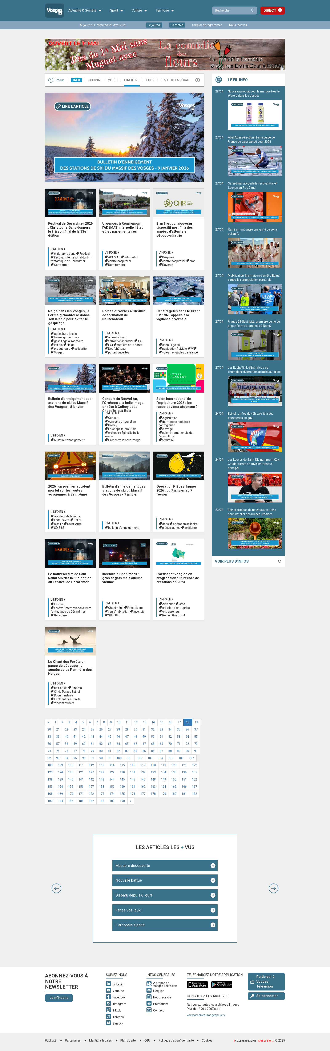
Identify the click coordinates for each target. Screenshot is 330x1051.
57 (58, 743)
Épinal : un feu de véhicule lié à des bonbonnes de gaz (255, 432)
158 (101, 786)
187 (91, 801)
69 (161, 743)
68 (152, 743)
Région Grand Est (173, 615)
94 (66, 758)
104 (160, 758)
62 (101, 743)
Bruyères (168, 257)
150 (173, 779)
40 (66, 736)
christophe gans (64, 253)
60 (83, 743)
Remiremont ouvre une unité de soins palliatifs (255, 248)
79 (92, 751)
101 (129, 758)
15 (162, 722)
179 (163, 793)
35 (178, 729)
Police (78, 520)
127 (91, 772)
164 (163, 786)
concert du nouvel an (122, 421)
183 (50, 801)
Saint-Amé (74, 524)
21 (58, 729)
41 (75, 736)
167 (194, 786)
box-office (60, 688)
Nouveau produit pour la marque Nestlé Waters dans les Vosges (255, 110)
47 (127, 736)
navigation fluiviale (174, 348)
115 (122, 765)
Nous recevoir (238, 25)
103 (150, 758)
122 (194, 765)
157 (91, 786)
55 (196, 736)
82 (118, 751)
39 (58, 736)
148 (153, 779)
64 (118, 743)
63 (109, 743)
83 (127, 751)
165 (173, 786)
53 (178, 736)
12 (136, 722)
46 (118, 736)
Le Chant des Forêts (67, 699)
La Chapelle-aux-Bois (122, 429)
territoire (168, 440)
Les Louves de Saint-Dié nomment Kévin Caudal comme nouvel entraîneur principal (255, 480)
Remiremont (116, 264)
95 (75, 758)
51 (161, 736)
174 (111, 793)
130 (122, 772)
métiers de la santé (129, 345)
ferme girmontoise (66, 337)
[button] (56, 888)
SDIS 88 (59, 527)
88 (170, 751)
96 (83, 758)
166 (184, 786)
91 (196, 751)
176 (132, 793)
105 (170, 758)
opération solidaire (185, 524)
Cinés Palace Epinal (67, 691)
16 (170, 722)
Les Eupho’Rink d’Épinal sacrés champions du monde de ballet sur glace (255, 386)
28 (118, 729)
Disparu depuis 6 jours (134, 895)
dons (165, 524)
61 (92, 743)
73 (196, 743)
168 (50, 793)
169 (60, 793)
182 (194, 793)
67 (144, 743)
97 (92, 758)
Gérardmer (61, 264)
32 (152, 729)
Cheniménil (115, 607)
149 (163, 779)
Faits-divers (61, 520)
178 (153, 793)
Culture (139, 10)
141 (81, 779)
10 (118, 722)
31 (144, 729)
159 (111, 786)
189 (111, 801)
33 (161, 729)
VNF (193, 348)
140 (70, 779)
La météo (177, 25)
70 (170, 743)
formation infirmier (120, 341)
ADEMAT (114, 257)
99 (109, 758)
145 (122, 779)
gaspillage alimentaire (68, 341)
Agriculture (169, 418)
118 (153, 765)
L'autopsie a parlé (130, 925)
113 (101, 765)
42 (83, 736)
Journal (94, 80)
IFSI (110, 345)
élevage (167, 429)
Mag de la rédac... (177, 80)
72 (187, 743)
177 (142, 793)
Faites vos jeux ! (129, 910)
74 (49, 751)
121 (184, 765)
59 (75, 743)
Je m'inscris (58, 998)
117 (142, 765)
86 (152, 751)
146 (132, 779)
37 (196, 729)
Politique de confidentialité (176, 1040)
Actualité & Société (85, 10)
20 (49, 729)
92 (49, 758)
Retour (56, 80)
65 (127, 743)
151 (184, 779)
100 (119, 758)
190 (122, 801)
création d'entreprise (176, 607)
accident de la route (67, 516)
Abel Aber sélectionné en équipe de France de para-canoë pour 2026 (255, 156)
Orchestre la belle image (124, 440)
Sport (116, 10)
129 (111, 772)
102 (139, 758)
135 (173, 772)
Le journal (154, 25)
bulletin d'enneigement (69, 440)
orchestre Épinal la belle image (122, 434)
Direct (269, 10)
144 (111, 779)
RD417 (58, 524)
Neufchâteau (117, 348)
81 (109, 751)
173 (101, 793)
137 (194, 772)
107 (191, 758)
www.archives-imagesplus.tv (206, 1015)
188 (101, 801)
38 (49, 736)
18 (187, 722)
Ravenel (167, 264)
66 (135, 743)
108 (50, 765)
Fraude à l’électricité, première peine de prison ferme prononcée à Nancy (255, 340)
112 (91, 765)
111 (81, 765)
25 (92, 729)
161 (132, 786)
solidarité (81, 348)
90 (187, 751)
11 (127, 722)
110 (70, 765)
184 (60, 801)
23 (75, 729)
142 (91, 779)
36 (187, 729)
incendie (139, 611)
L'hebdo (152, 80)
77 (75, 751)
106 (181, 758)
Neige (71, 345)
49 (144, 736)
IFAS (141, 341)
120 (173, 765)
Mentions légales (100, 1040)
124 (60, 772)
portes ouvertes (118, 352)
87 (161, 751)
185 (70, 801)
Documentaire (63, 695)
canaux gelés (171, 345)
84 (135, 751)
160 (122, 786)
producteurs (62, 348)
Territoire (165, 10)
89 (178, 751)
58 (66, 743)
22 (66, 729)
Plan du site (128, 1040)
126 (81, 772)
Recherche (253, 11)
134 (163, 772)
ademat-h (131, 257)
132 (142, 772)
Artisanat (168, 604)
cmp (193, 261)
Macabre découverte (133, 865)
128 (101, 772)
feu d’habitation (118, 611)
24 (83, 729)
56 (49, 743)
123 (50, 772)
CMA (182, 604)
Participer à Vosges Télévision (262, 981)
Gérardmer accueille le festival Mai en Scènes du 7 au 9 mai (255, 202)
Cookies (207, 1040)
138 (50, 779)
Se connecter (264, 996)
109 (60, 765)
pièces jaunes (171, 527)
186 (81, 801)
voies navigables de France (180, 352)
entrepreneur (171, 611)
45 (109, 736)
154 (60, 786)
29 (127, 729)
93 (58, 758)
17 (179, 722)
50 (152, 736)
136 (184, 772)
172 (91, 793)
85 (144, 751)
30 (135, 729)
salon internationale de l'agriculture (176, 434)
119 (163, 765)
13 (144, 722)
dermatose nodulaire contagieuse (174, 423)
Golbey (112, 425)
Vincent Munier (64, 703)
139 (60, 779)
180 (173, 793)
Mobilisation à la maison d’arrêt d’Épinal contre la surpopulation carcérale (255, 294)
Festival (85, 253)
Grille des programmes (207, 25)
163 (153, 786)
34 (170, 729)
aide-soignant (117, 337)
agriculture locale (65, 333)
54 (187, 736)
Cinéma (77, 688)
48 (135, 736)
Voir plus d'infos (232, 561)
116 (132, 765)
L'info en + (132, 80)
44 (101, 736)
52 (170, 736)
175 (122, 793)
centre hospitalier (119, 261)
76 (66, 751)
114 (111, 765)
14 (153, 722)
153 (50, 786)
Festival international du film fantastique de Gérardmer (71, 259)
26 (101, 729)
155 (70, 786)
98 (101, 758)
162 (142, 786)
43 (92, 736)
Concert (113, 417)
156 (81, 786)
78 (83, 751)
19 (196, 722)
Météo (113, 80)
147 (142, 779)
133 (153, 772)
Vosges (59, 352)
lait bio (58, 345)
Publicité (50, 1040)
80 (101, 751)
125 (70, 772)
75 (58, 751)
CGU (147, 1040)
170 (70, 793)
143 (101, 779)
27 (109, 729)
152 (194, 779)
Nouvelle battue (129, 880)
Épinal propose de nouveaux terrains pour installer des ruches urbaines (255, 528)
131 (132, 772)
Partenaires (73, 1040)
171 (81, 793)
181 (184, 793)
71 (178, 743)
